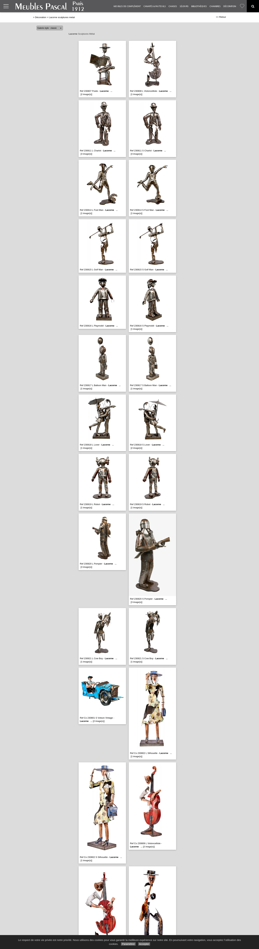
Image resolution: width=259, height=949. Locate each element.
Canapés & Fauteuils (155, 6)
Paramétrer (128, 943)
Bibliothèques (199, 6)
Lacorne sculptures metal (62, 17)
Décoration (229, 6)
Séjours (184, 6)
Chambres (215, 6)
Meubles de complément (127, 6)
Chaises (173, 6)
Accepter (144, 943)
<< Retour (221, 17)
